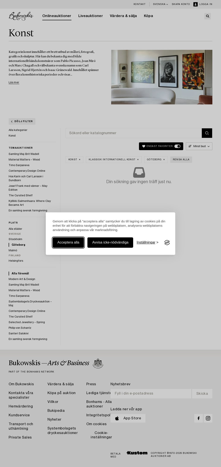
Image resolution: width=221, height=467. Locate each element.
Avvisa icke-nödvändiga (110, 242)
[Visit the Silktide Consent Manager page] (167, 242)
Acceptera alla (68, 242)
